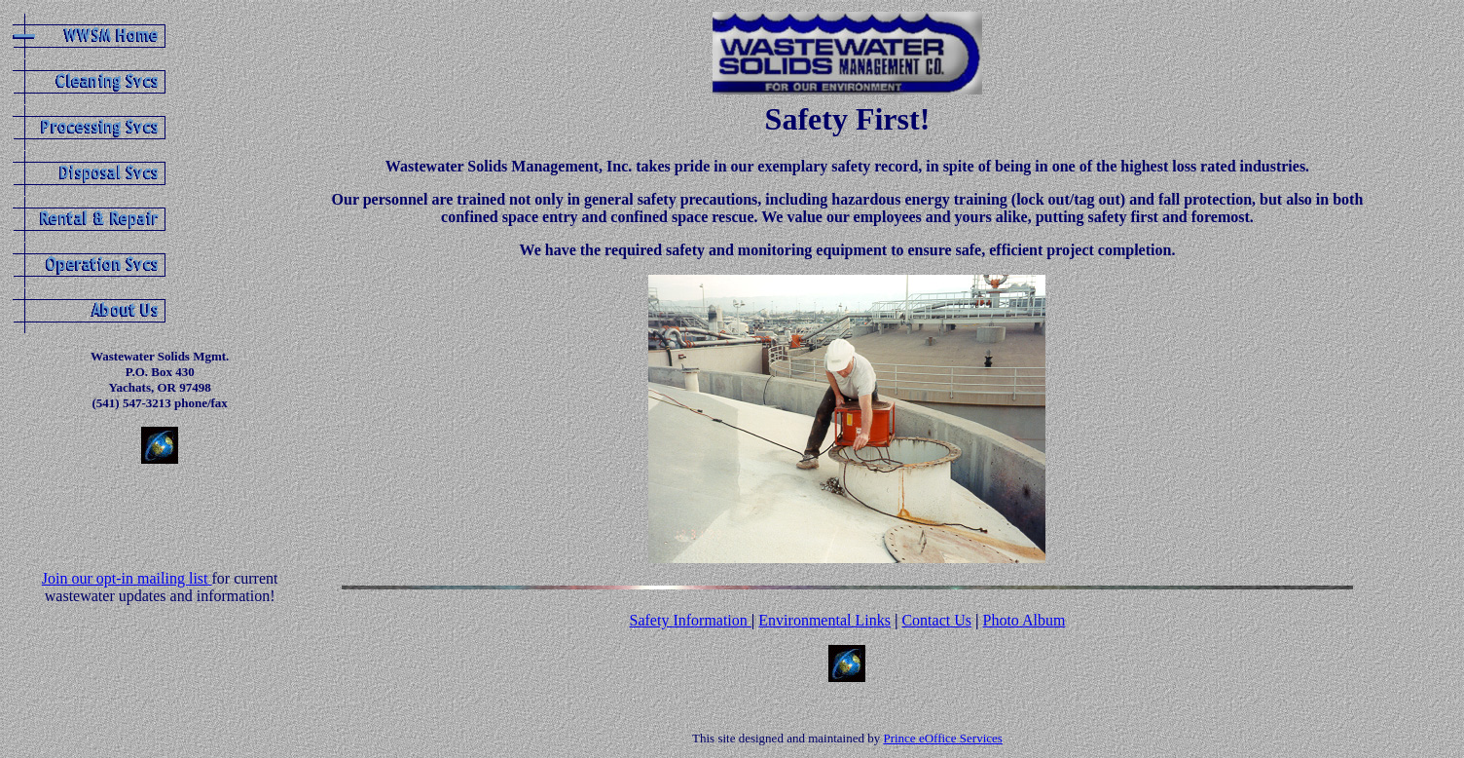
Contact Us (936, 620)
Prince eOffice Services (942, 738)
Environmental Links (824, 620)
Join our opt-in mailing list (127, 578)
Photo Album (1023, 620)
